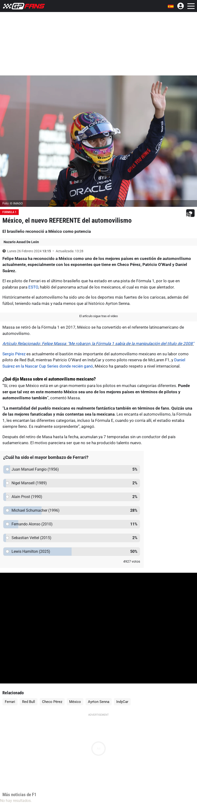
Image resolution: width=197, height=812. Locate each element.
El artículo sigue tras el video (98, 316)
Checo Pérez (52, 702)
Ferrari (10, 702)
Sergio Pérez (13, 353)
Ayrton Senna (98, 702)
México (75, 702)
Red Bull (28, 702)
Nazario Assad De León (21, 242)
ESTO (33, 287)
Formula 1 (9, 212)
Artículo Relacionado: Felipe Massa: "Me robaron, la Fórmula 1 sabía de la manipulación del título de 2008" (98, 343)
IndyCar (122, 702)
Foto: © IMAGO (12, 203)
